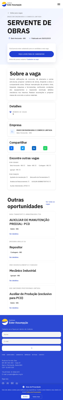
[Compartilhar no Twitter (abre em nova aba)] (23, 148)
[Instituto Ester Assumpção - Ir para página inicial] (11, 4)
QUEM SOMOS (10, 356)
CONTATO (41, 356)
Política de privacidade (25, 398)
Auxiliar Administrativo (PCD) (20, 186)
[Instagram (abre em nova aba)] (7, 385)
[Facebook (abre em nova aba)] (3, 385)
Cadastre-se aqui (33, 59)
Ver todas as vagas (50, 203)
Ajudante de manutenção (19, 177)
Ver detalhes (13, 234)
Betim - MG (32, 165)
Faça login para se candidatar (31, 54)
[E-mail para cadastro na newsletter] (31, 343)
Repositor (17, 247)
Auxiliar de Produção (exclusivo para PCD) (32, 296)
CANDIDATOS (19, 356)
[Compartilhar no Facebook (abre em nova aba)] (11, 148)
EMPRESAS (27, 356)
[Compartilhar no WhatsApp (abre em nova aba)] (45, 148)
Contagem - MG (45, 165)
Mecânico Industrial (24, 271)
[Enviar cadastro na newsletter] (31, 350)
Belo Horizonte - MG (17, 165)
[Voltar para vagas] (14, 13)
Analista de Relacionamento (19, 182)
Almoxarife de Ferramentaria (40, 177)
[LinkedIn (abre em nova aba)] (12, 385)
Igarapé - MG (15, 170)
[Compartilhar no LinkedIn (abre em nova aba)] (34, 148)
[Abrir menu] (59, 4)
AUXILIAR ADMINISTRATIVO (41, 182)
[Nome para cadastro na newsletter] (31, 336)
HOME (3, 356)
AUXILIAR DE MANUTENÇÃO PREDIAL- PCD (31, 222)
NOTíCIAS (34, 356)
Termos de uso (40, 398)
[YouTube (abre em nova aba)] (17, 385)
